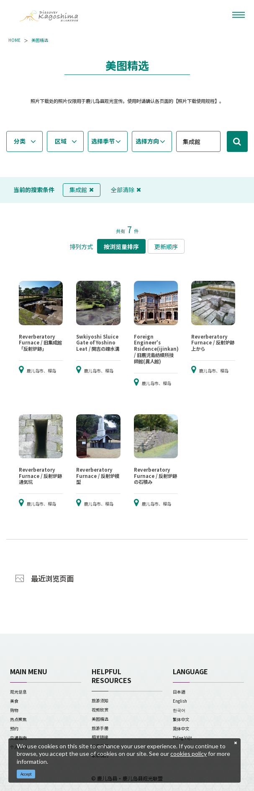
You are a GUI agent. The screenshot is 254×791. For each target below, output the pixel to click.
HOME (14, 40)
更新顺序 (166, 246)
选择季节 (103, 141)
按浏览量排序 (121, 246)
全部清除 (126, 189)
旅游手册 (100, 728)
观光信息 (18, 691)
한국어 (179, 710)
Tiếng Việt (182, 737)
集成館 (81, 189)
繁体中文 (181, 719)
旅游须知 (100, 700)
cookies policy (188, 753)
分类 (20, 141)
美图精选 (39, 40)
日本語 (179, 691)
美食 (14, 701)
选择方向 (147, 141)
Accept (26, 774)
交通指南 (18, 737)
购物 (14, 710)
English (180, 701)
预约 (14, 728)
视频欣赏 (100, 709)
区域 (61, 141)
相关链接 (100, 737)
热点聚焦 (18, 719)
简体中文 (181, 728)
